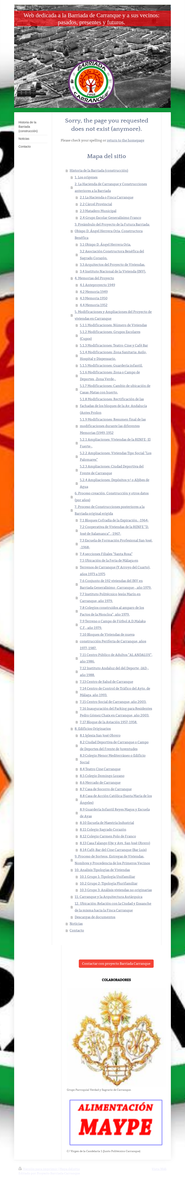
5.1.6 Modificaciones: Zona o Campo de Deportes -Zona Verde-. (110, 375)
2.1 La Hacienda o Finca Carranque (106, 197)
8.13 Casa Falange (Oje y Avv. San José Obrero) (115, 843)
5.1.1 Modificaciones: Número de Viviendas (113, 325)
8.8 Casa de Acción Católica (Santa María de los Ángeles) (116, 799)
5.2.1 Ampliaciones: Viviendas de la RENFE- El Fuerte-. (115, 442)
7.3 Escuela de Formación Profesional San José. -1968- (116, 543)
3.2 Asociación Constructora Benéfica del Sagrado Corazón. (112, 254)
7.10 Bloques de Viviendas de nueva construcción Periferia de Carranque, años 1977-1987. (113, 641)
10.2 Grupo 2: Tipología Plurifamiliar (109, 883)
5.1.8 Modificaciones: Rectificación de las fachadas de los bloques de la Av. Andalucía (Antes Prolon (113, 406)
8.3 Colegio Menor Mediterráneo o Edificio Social (113, 758)
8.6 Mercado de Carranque (100, 782)
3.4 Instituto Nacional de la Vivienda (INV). (113, 271)
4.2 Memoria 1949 (94, 292)
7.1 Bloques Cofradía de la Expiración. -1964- (114, 520)
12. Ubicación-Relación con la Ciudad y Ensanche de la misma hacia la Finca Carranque (113, 906)
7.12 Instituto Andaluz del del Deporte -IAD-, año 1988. (114, 671)
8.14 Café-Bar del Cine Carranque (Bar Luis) (113, 850)
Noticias (76, 923)
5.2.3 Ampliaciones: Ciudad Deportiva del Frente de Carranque (112, 469)
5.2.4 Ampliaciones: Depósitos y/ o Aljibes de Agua (114, 483)
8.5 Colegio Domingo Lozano (102, 776)
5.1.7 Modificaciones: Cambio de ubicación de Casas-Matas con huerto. (115, 389)
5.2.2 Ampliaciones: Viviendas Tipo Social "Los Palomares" (115, 456)
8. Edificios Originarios (93, 728)
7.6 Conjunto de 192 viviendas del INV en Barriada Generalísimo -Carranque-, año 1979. (115, 584)
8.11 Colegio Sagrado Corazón (103, 829)
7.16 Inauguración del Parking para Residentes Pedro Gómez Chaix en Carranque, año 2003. (116, 711)
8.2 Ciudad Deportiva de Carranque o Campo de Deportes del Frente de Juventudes (114, 745)
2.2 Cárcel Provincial (96, 204)
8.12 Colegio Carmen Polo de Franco (108, 836)
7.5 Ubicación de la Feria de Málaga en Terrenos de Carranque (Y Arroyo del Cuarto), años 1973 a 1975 (115, 567)
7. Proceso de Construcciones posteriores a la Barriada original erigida (110, 510)
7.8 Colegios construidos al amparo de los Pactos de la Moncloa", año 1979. (112, 611)
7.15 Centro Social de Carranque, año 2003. (113, 702)
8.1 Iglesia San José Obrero (100, 735)
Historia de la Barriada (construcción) (99, 170)
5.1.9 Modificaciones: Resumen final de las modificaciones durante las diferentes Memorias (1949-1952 (113, 426)
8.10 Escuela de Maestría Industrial (107, 823)
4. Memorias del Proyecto (94, 278)
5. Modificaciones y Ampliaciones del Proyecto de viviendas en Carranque (113, 315)
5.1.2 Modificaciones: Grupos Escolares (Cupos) (110, 335)
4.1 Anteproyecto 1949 (97, 285)
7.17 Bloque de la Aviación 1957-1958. (108, 722)
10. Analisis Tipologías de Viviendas (102, 870)
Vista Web (159, 1169)
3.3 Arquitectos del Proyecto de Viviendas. (112, 264)
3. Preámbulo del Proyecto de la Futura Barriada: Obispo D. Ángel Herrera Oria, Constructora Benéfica (112, 231)
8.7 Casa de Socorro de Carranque (106, 789)
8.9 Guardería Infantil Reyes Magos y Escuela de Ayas (115, 812)
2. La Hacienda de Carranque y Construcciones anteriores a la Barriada (111, 187)
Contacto (77, 930)
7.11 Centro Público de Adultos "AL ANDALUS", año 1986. (116, 658)
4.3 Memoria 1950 (94, 298)
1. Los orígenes (86, 177)
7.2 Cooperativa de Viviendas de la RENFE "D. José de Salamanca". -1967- (114, 530)
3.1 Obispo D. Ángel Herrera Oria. (105, 244)
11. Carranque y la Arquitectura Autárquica (108, 897)
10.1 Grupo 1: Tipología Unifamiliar (107, 877)
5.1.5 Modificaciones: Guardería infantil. (111, 365)
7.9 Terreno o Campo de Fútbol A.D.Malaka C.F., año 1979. (113, 624)
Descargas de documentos (95, 917)
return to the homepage (125, 140)
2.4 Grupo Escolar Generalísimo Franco (110, 218)
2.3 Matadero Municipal (98, 211)
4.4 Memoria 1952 (94, 305)
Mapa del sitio (69, 1169)
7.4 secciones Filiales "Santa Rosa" (106, 554)
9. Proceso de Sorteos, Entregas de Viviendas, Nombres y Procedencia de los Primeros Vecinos (112, 859)
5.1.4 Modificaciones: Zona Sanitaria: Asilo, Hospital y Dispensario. (113, 355)
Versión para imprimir (38, 1169)
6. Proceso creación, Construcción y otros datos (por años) (112, 496)
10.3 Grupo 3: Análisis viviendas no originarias (116, 890)
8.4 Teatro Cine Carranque (100, 769)
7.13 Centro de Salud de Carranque (106, 682)
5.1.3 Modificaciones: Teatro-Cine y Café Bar (114, 345)
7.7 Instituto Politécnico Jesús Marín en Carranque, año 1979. (110, 597)
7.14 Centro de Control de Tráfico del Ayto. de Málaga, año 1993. (115, 691)
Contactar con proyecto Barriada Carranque (116, 963)
